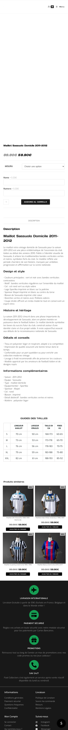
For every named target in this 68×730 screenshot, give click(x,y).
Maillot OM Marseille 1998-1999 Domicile (17, 519)
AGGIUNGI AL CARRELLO (35, 202)
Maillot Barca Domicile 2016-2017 (50, 565)
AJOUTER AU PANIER (18, 529)
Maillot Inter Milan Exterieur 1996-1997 (50, 518)
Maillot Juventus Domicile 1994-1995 (18, 565)
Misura (9, 166)
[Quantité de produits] (6, 202)
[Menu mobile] (59, 6)
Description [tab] (34, 220)
